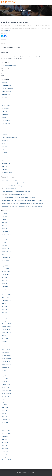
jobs (3, 132)
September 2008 (6, 364)
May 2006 (4, 445)
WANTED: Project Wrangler (17, 183)
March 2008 (5, 381)
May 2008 (4, 376)
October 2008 (6, 361)
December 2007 (6, 390)
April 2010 (4, 312)
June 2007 (5, 407)
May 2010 (4, 309)
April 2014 (4, 245)
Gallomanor (5, 114)
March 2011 (5, 283)
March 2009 (5, 347)
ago (17, 47)
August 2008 (5, 367)
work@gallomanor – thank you (22, 191)
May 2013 (4, 254)
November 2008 (6, 358)
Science (4, 155)
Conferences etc (6, 91)
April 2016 (4, 216)
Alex (3, 180)
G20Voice (4, 111)
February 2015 (6, 231)
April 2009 (5, 344)
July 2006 (4, 439)
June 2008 (5, 373)
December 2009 (6, 323)
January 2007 (5, 422)
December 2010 (6, 292)
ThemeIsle (32, 472)
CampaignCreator (6, 85)
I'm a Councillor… (6, 120)
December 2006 (6, 425)
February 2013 (6, 257)
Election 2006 (6, 105)
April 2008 (5, 378)
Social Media (5, 158)
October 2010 (5, 297)
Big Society (5, 82)
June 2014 (4, 240)
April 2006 (5, 448)
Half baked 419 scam (11, 180)
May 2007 (4, 410)
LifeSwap (4, 134)
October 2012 (5, 263)
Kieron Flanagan (6, 203)
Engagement (5, 108)
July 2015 (4, 222)
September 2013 (6, 251)
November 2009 (6, 326)
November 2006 (6, 428)
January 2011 (5, 289)
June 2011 (4, 277)
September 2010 (6, 300)
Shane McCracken (7, 191)
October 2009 (6, 329)
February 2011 (5, 286)
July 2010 (4, 303)
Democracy (4, 19)
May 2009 (4, 341)
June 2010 (4, 306)
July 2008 (4, 370)
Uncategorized (6, 161)
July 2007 (4, 405)
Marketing (5, 140)
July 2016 (4, 214)
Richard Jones (6, 200)
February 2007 (6, 419)
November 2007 (6, 393)
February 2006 (6, 454)
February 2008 (6, 384)
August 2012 (5, 266)
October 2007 (6, 396)
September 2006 (6, 433)
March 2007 (5, 416)
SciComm (4, 152)
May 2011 (4, 280)
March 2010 (5, 315)
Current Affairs (6, 94)
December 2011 (6, 271)
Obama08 (4, 146)
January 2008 (5, 387)
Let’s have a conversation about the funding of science (21, 197)
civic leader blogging (7, 88)
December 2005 (6, 459)
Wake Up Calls (6, 163)
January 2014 (5, 248)
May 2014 (4, 242)
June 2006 (5, 442)
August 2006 (5, 436)
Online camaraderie (11, 188)
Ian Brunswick (6, 206)
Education (4, 100)
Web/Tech (5, 166)
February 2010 (6, 318)
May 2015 (4, 225)
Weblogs (4, 169)
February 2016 (6, 219)
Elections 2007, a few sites (14, 22)
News (3, 143)
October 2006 (6, 431)
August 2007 (5, 402)
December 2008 (6, 355)
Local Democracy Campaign (9, 137)
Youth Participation (7, 172)
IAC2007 (4, 129)
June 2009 (5, 338)
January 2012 (5, 268)
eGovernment (5, 103)
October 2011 (5, 274)
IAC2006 (4, 126)
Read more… (7, 30)
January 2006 (5, 457)
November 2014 (6, 237)
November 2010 (6, 295)
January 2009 (5, 352)
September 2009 (6, 332)
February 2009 (6, 350)
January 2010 (5, 321)
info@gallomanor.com (10, 65)
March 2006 (5, 451)
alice (3, 197)
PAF (3, 149)
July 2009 (4, 335)
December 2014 (6, 234)
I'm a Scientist (6, 123)
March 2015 (5, 228)
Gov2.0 (4, 117)
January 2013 (5, 260)
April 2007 (5, 413)
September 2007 (6, 399)
